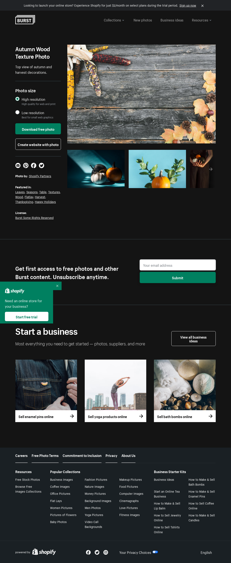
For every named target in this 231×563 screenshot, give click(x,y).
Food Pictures (128, 486)
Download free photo (38, 129)
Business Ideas (164, 479)
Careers (21, 455)
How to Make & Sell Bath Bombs (202, 481)
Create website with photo (38, 144)
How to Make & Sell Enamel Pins (202, 493)
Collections (114, 19)
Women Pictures (61, 507)
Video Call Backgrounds (93, 524)
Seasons (32, 191)
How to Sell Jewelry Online (167, 517)
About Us (128, 455)
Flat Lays (56, 500)
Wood (19, 196)
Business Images (61, 479)
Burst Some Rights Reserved (34, 217)
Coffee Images (60, 486)
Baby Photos (58, 521)
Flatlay (29, 196)
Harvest (40, 196)
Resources (201, 19)
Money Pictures (95, 493)
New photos (143, 19)
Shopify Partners (40, 175)
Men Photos (93, 507)
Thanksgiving (24, 201)
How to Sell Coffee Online (201, 505)
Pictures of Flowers (63, 514)
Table (42, 191)
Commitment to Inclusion (82, 455)
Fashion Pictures (96, 479)
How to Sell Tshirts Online (167, 529)
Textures (54, 191)
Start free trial (26, 316)
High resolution (33, 99)
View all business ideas (193, 338)
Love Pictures (128, 507)
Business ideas (172, 19)
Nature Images (94, 486)
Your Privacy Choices (138, 552)
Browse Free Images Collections (28, 489)
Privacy (111, 455)
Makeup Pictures (130, 479)
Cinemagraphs (129, 500)
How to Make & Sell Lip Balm (167, 505)
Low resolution (33, 112)
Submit (177, 277)
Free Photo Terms (45, 455)
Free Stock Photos (27, 479)
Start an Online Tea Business (167, 493)
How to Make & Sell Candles (202, 517)
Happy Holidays (45, 201)
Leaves (20, 191)
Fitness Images (129, 514)
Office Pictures (60, 493)
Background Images (98, 500)
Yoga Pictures (94, 514)
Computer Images (131, 493)
